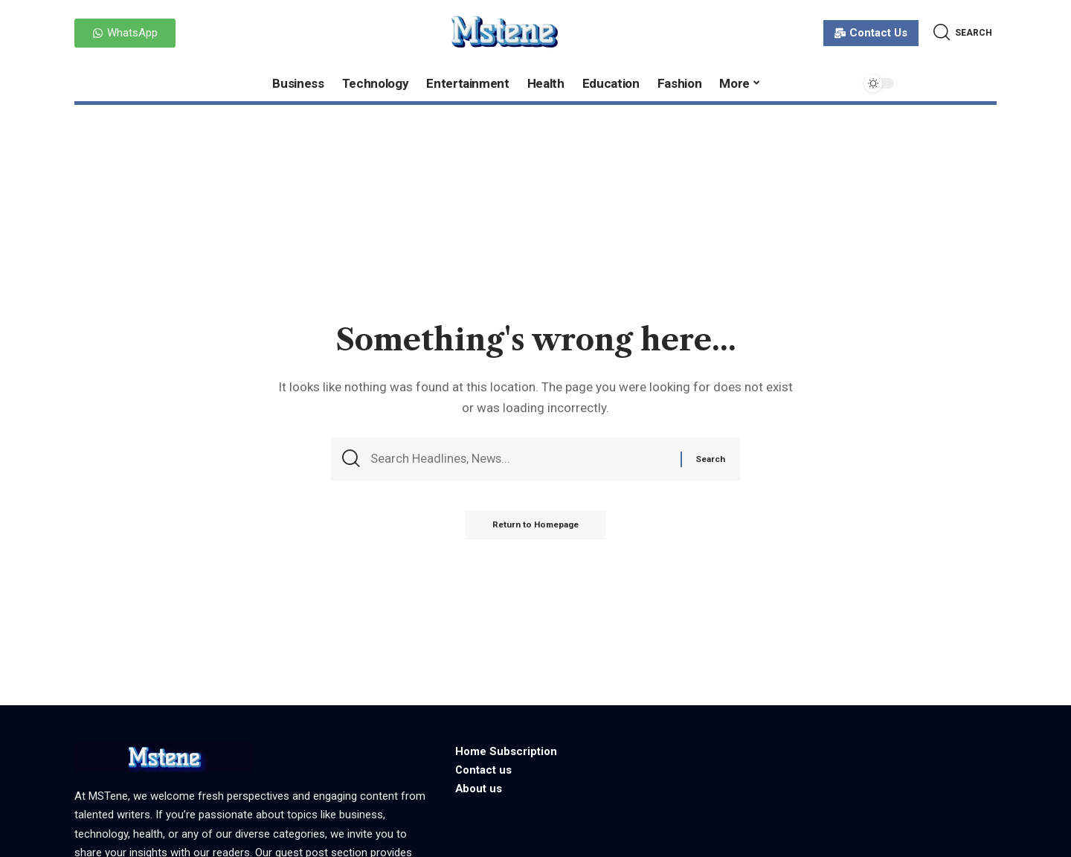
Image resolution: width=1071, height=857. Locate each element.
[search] (962, 32)
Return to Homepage (536, 527)
